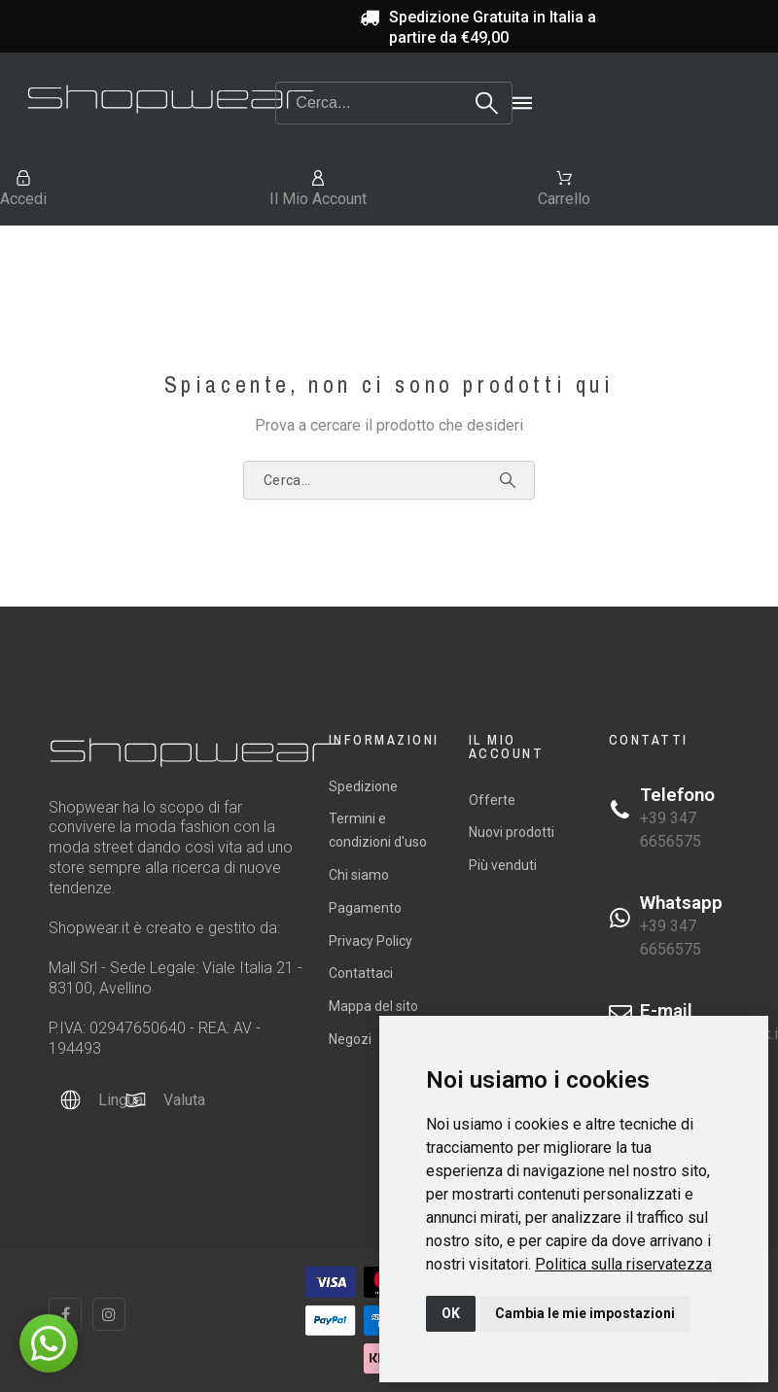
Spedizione (363, 786)
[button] (48, 1343)
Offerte (492, 800)
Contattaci (361, 973)
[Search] (393, 103)
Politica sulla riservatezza (623, 1264)
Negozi (350, 1039)
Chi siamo (359, 875)
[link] (623, 1264)
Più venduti (503, 865)
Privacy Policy (370, 941)
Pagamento (365, 908)
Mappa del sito (373, 1006)
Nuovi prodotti (511, 832)
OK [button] (451, 1313)
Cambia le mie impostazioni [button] (585, 1313)
